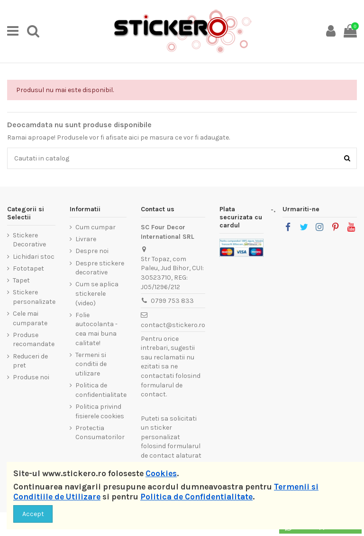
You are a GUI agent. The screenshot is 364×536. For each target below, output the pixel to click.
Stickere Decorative (29, 240)
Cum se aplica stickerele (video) (96, 293)
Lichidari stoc (34, 257)
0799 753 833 (172, 301)
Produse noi (31, 377)
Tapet (21, 280)
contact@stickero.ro (173, 325)
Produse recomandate (34, 339)
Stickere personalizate (34, 297)
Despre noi (92, 251)
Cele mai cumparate (30, 318)
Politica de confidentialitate (101, 390)
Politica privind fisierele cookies (99, 411)
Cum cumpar (95, 227)
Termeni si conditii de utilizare (91, 364)
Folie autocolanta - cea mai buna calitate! (96, 329)
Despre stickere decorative (99, 268)
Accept (33, 514)
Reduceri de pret (30, 361)
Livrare (85, 239)
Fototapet (28, 268)
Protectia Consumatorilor (100, 433)
